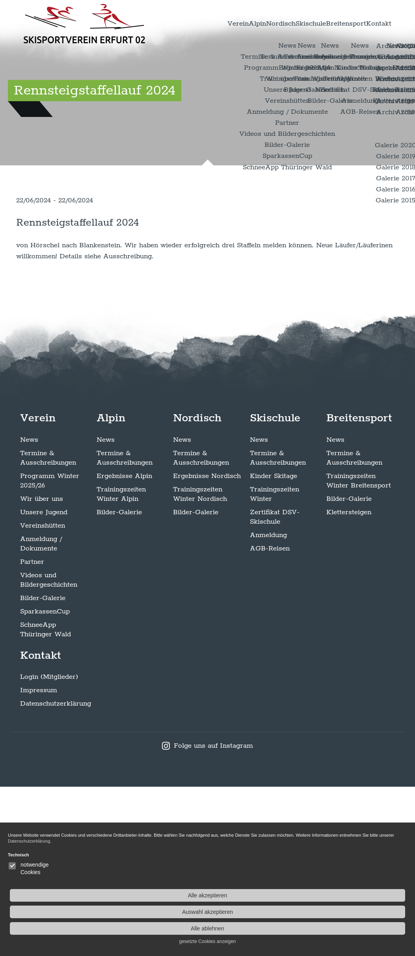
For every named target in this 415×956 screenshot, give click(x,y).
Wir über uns (41, 667)
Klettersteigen (348, 681)
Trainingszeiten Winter (274, 663)
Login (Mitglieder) (49, 846)
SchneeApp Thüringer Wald (45, 798)
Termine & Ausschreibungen (48, 627)
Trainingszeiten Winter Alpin (121, 663)
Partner (32, 730)
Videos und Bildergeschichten (48, 749)
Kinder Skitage (273, 645)
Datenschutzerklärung (55, 873)
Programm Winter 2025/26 (49, 650)
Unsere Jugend (43, 681)
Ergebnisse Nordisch (207, 645)
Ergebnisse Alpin (124, 645)
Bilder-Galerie (42, 767)
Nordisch (244, 23)
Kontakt (373, 23)
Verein (180, 23)
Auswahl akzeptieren (370, 912)
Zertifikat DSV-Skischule (275, 686)
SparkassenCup (45, 780)
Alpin (210, 23)
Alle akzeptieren (370, 895)
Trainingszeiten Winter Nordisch (200, 663)
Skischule (284, 23)
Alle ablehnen (370, 928)
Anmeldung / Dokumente (41, 713)
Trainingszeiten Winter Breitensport (358, 650)
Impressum (38, 859)
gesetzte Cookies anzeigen (370, 941)
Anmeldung (268, 704)
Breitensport (331, 23)
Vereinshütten (42, 694)
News (29, 608)
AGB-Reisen (270, 717)
